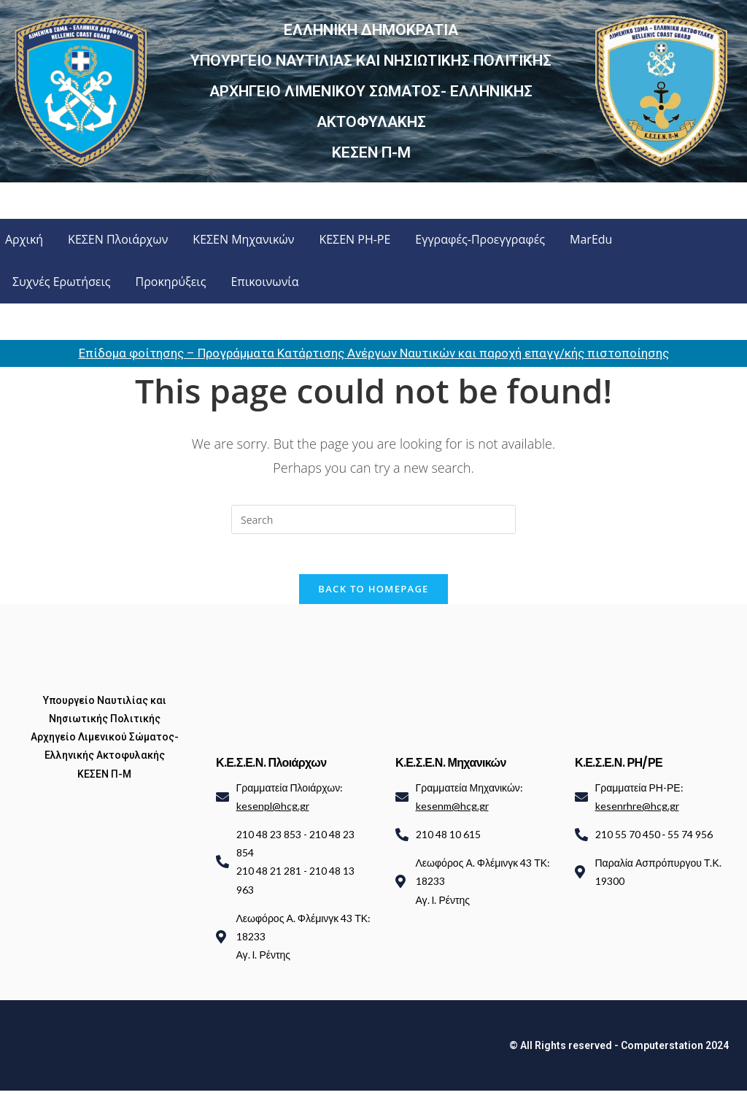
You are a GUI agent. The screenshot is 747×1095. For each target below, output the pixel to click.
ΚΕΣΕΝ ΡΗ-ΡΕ (354, 239)
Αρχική (24, 239)
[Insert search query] (373, 519)
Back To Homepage (373, 592)
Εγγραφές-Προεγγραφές (480, 239)
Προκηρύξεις (171, 282)
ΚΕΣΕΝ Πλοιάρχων (118, 239)
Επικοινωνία (264, 282)
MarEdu (591, 239)
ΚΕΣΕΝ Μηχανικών (243, 239)
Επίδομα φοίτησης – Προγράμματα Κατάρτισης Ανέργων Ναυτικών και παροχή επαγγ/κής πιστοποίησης (374, 353)
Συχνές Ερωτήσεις (61, 282)
